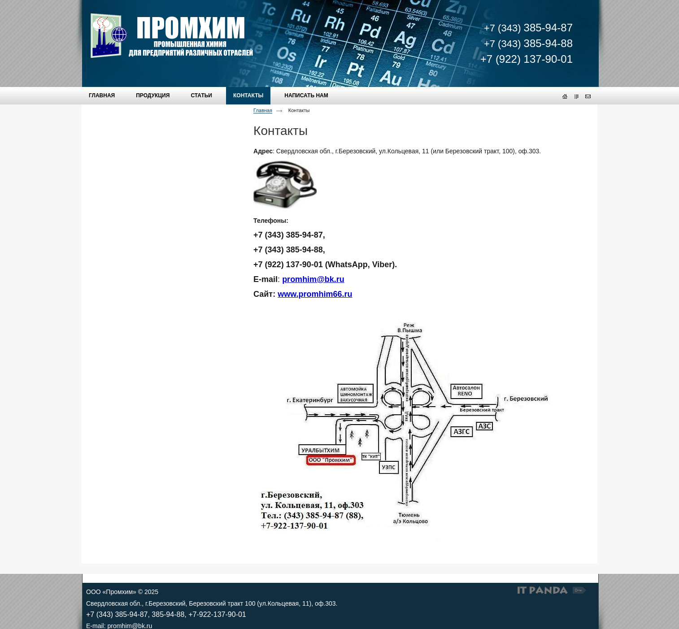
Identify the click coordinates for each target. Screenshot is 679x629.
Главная (262, 110)
